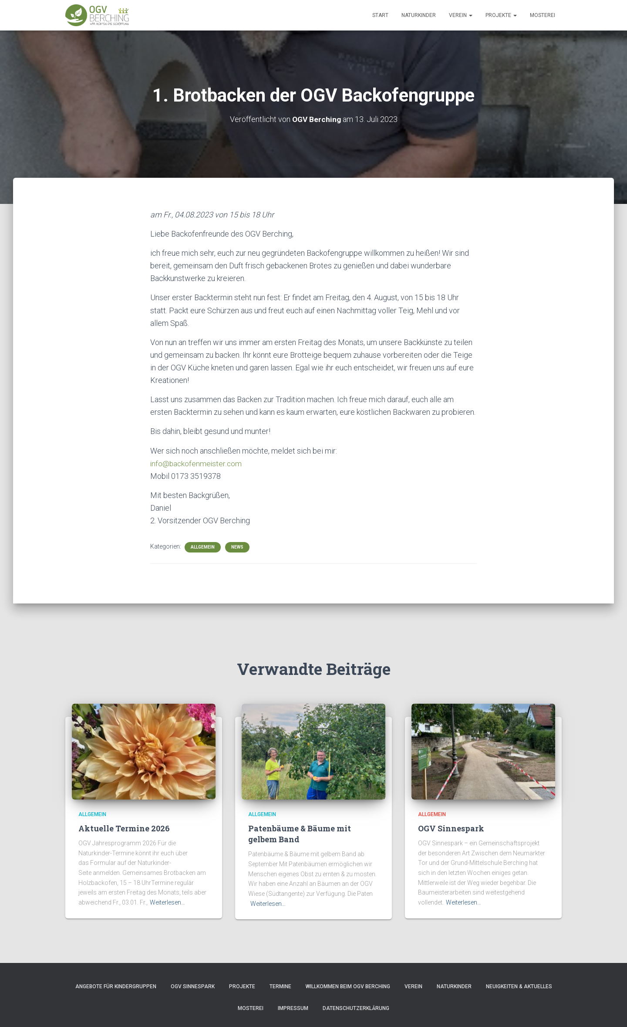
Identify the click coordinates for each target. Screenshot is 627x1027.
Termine (280, 986)
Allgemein (203, 547)
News (237, 547)
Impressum (293, 1008)
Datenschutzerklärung (356, 1008)
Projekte (501, 15)
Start (380, 15)
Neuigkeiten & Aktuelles (519, 986)
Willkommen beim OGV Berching (348, 986)
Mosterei (542, 15)
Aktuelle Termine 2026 (124, 828)
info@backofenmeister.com (196, 463)
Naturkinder (418, 15)
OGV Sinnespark (451, 828)
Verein (460, 15)
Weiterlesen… (167, 902)
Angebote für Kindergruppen (115, 986)
